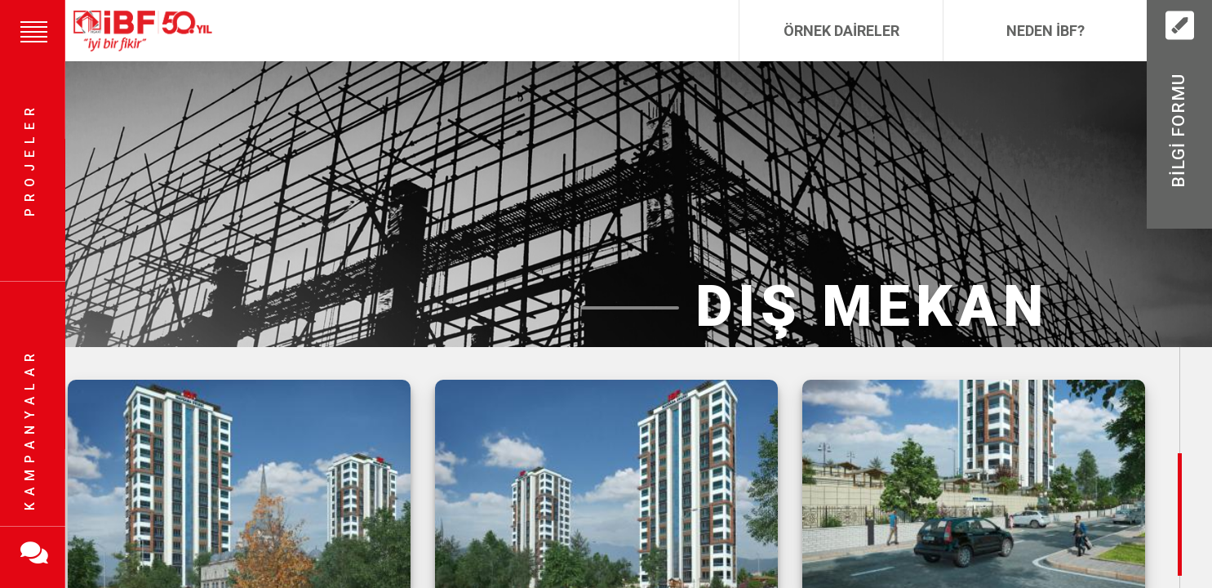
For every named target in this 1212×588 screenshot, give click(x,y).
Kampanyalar (30, 428)
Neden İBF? (1045, 30)
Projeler (30, 159)
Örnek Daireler (841, 30)
